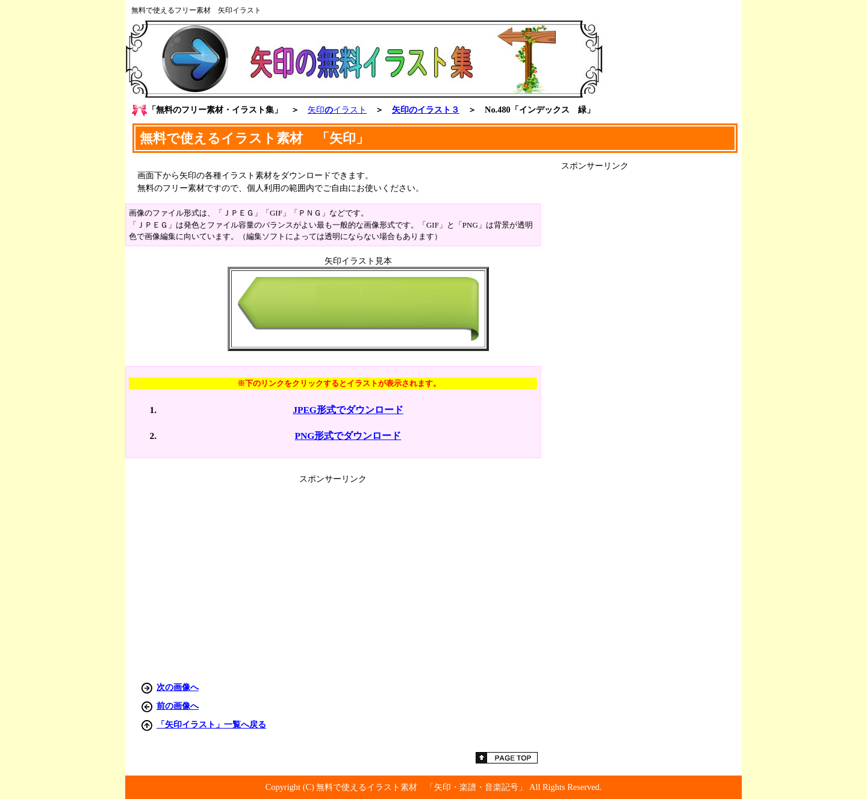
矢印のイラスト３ (425, 109)
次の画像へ (178, 687)
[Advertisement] (651, 352)
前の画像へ (178, 705)
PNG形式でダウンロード (348, 436)
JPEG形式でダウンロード (348, 410)
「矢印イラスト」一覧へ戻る (211, 724)
